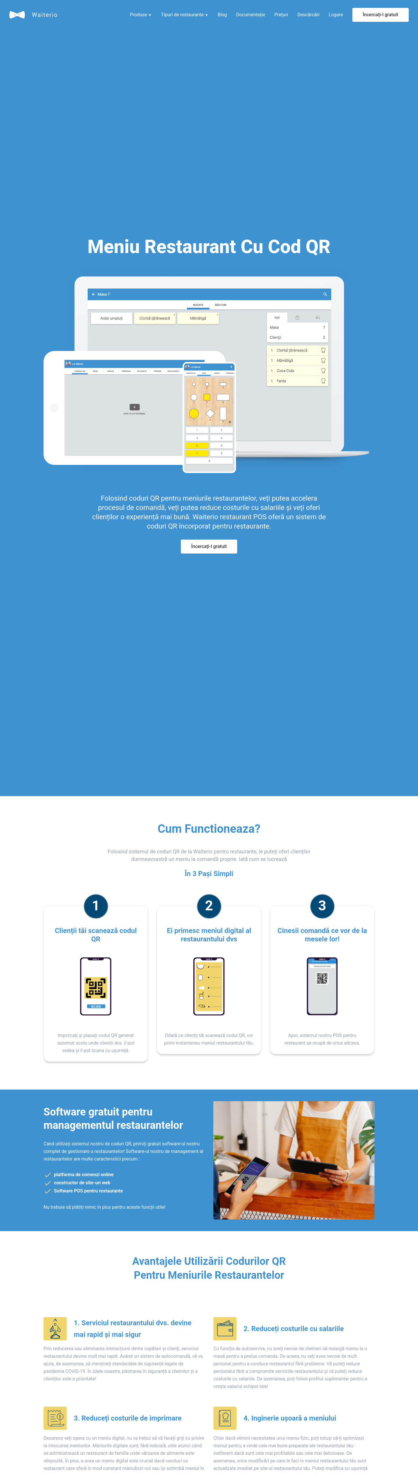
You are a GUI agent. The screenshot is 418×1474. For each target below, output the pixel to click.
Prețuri (281, 14)
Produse (141, 14)
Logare (336, 14)
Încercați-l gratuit (380, 14)
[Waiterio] (17, 15)
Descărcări (308, 14)
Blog (222, 14)
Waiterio (45, 14)
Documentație (250, 14)
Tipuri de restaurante (184, 14)
